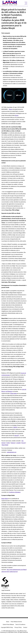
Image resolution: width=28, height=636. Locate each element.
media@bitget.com (11, 452)
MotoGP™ (17, 435)
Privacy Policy (18, 627)
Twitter (8, 443)
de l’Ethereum (9, 391)
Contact (25, 627)
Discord (23, 443)
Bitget (10, 109)
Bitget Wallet (13, 393)
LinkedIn (18, 443)
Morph (16, 115)
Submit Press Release (8, 624)
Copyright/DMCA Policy (7, 627)
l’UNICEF (15, 427)
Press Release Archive (16, 621)
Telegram (13, 443)
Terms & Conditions (20, 624)
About (7, 621)
